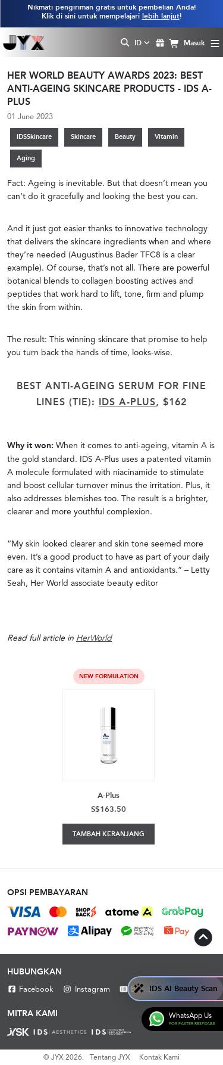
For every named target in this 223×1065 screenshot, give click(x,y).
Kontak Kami (159, 1057)
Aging (26, 158)
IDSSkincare (34, 137)
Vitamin (166, 137)
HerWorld (94, 637)
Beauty (125, 137)
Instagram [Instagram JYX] (85, 989)
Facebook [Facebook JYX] (30, 989)
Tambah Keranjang (109, 834)
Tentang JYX (110, 1057)
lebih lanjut (161, 16)
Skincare (83, 137)
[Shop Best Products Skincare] (23, 42)
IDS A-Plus (127, 402)
